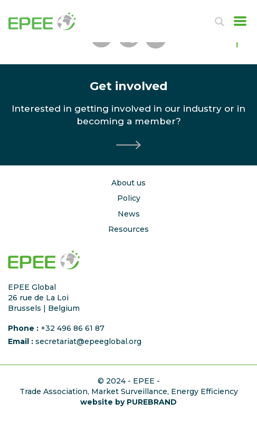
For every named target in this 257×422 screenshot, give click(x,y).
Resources (128, 229)
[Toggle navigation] (237, 21)
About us (128, 183)
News (129, 214)
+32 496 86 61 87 (72, 328)
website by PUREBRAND (128, 402)
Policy (128, 198)
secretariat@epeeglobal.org (88, 341)
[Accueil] (53, 21)
